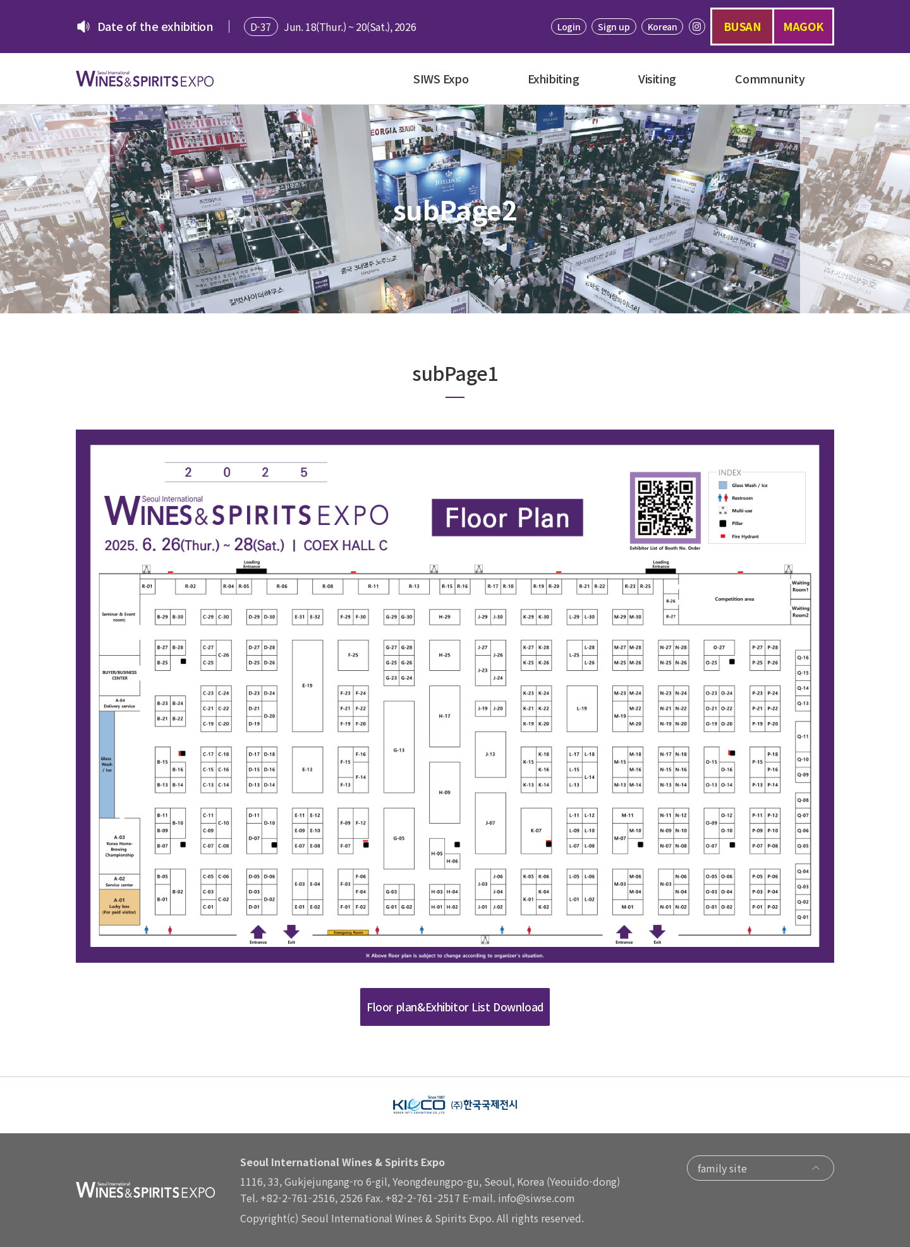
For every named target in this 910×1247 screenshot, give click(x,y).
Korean (662, 26)
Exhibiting (553, 78)
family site (760, 1168)
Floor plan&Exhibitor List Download (455, 1007)
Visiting (657, 78)
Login (568, 26)
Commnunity (769, 78)
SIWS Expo (440, 78)
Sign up (613, 26)
